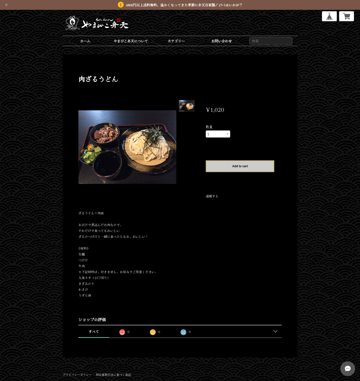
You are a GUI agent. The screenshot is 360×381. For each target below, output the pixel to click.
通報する (212, 196)
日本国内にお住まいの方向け (240, 178)
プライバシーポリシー (77, 374)
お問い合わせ (221, 40)
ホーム (85, 40)
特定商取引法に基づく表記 (113, 374)
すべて (94, 331)
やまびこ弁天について (130, 40)
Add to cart (240, 166)
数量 (209, 126)
